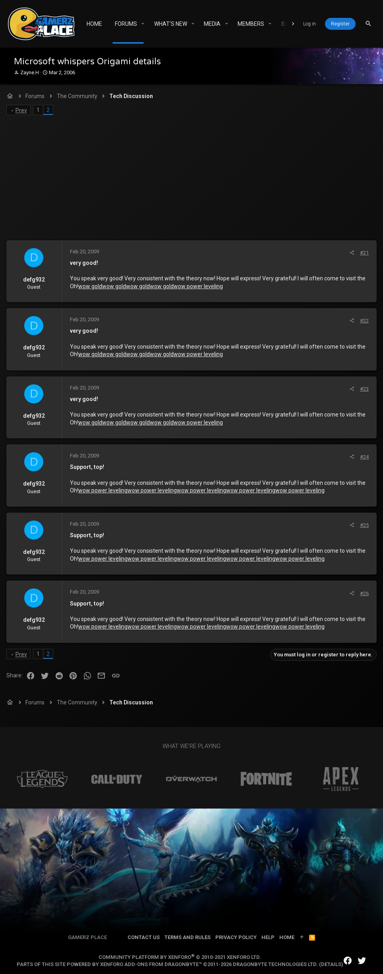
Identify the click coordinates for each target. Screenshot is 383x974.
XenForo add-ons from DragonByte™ (151, 964)
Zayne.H (29, 72)
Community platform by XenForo (180, 957)
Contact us (144, 937)
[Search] (368, 23)
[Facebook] (347, 961)
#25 (362, 525)
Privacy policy (236, 937)
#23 (362, 389)
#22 (362, 321)
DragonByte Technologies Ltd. (275, 964)
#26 (362, 593)
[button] (143, 24)
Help (268, 937)
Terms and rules (187, 937)
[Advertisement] (191, 180)
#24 (362, 457)
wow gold (92, 286)
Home (286, 937)
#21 (362, 253)
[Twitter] (362, 961)
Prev (23, 110)
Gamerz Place (87, 937)
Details (331, 964)
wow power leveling (199, 286)
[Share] (350, 253)
